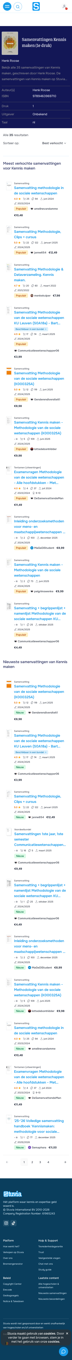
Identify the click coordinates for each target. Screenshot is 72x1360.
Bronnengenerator (13, 1263)
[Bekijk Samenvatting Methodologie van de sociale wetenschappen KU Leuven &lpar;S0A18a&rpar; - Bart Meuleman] (36, 332)
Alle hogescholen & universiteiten (48, 1285)
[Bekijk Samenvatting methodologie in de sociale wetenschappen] (36, 199)
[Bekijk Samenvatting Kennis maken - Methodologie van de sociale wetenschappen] (36, 575)
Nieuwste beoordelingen (51, 1299)
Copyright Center (12, 1283)
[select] (54, 143)
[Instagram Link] (6, 1223)
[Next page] (65, 1162)
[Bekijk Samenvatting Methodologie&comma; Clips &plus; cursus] (36, 239)
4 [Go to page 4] (48, 1162)
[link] (7, 1162)
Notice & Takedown (13, 1301)
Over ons (7, 1258)
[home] (36, 6)
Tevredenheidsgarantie (50, 1246)
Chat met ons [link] (45, 1263)
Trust (41, 1252)
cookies (49, 1333)
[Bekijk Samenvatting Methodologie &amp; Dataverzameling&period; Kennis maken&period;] (36, 280)
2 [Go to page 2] (32, 1162)
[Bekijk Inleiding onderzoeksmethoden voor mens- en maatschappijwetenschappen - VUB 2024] (36, 532)
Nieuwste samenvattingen (52, 1293)
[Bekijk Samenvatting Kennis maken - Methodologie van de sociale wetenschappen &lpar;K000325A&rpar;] (36, 436)
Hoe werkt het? (11, 1246)
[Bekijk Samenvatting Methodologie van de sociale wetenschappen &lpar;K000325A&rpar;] (36, 387)
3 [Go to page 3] (40, 1162)
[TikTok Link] (13, 1223)
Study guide (44, 1269)
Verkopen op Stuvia (13, 1252)
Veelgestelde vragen (49, 1258)
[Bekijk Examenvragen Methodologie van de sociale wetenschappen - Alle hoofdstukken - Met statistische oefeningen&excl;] (36, 486)
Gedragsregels (11, 1295)
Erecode (7, 1289)
